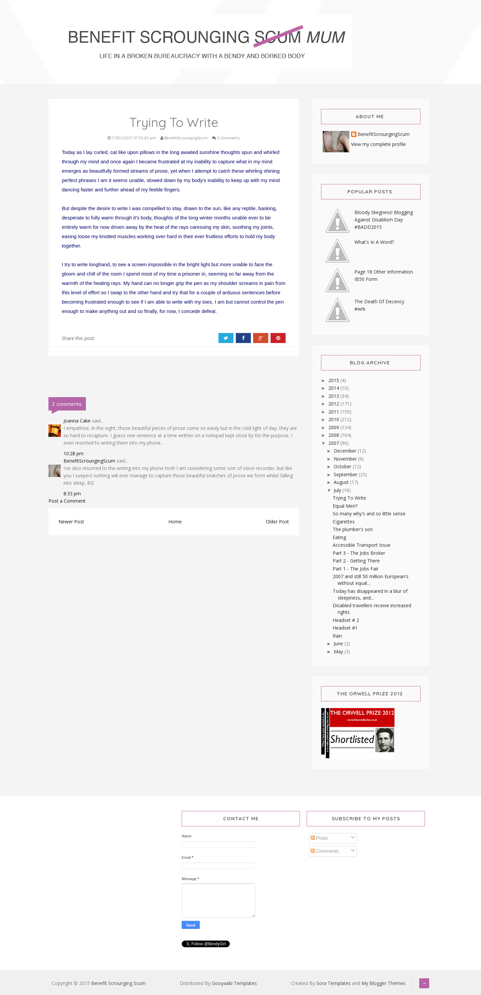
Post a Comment (67, 501)
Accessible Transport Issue (361, 545)
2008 (334, 435)
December (346, 451)
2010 (334, 419)
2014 (334, 388)
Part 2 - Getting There (356, 560)
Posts (319, 838)
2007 (334, 443)
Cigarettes (344, 521)
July (338, 490)
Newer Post (71, 521)
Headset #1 (345, 628)
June (339, 643)
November (346, 459)
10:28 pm (73, 453)
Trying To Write (349, 498)
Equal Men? (345, 506)
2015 (334, 380)
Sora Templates (333, 983)
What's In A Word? (374, 242)
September (346, 474)
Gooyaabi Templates (234, 983)
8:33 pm (72, 493)
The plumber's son (353, 529)
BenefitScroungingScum (89, 461)
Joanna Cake (77, 421)
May (339, 651)
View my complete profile (378, 144)
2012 (334, 403)
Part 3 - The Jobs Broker (359, 553)
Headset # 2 (346, 620)
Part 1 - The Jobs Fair (355, 568)
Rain (337, 636)
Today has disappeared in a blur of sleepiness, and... (370, 594)
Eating (339, 537)
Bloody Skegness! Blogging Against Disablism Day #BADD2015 (383, 219)
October (343, 466)
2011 (334, 411)
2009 (334, 427)
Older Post (277, 521)
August (342, 482)
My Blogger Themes (383, 983)
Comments (325, 851)
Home (175, 521)
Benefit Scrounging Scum (118, 983)
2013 (334, 396)
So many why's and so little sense (369, 513)
